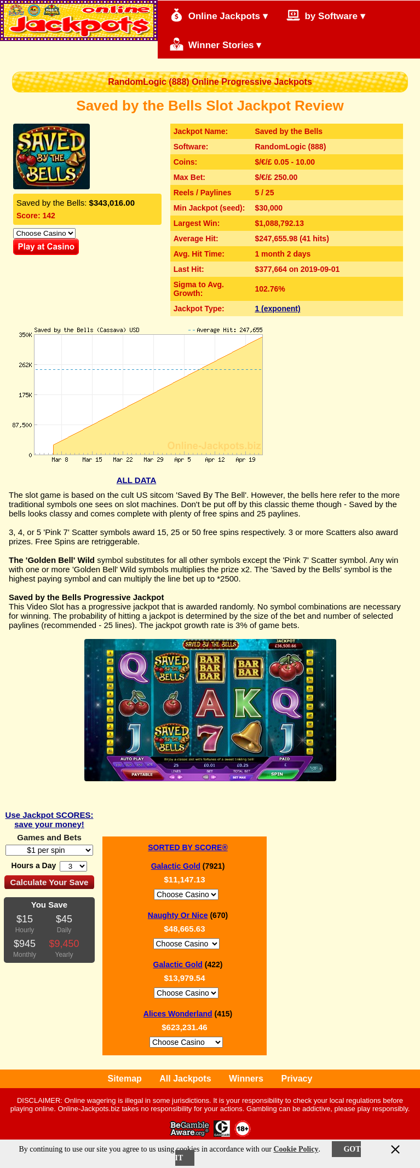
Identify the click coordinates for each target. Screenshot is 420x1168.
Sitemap (125, 1078)
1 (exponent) (277, 308)
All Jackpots (185, 1078)
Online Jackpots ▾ (219, 15)
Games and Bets (49, 837)
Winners (246, 1078)
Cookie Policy (295, 1149)
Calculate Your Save (49, 882)
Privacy (296, 1078)
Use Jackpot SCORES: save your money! (49, 819)
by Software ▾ (325, 15)
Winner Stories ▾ (215, 44)
